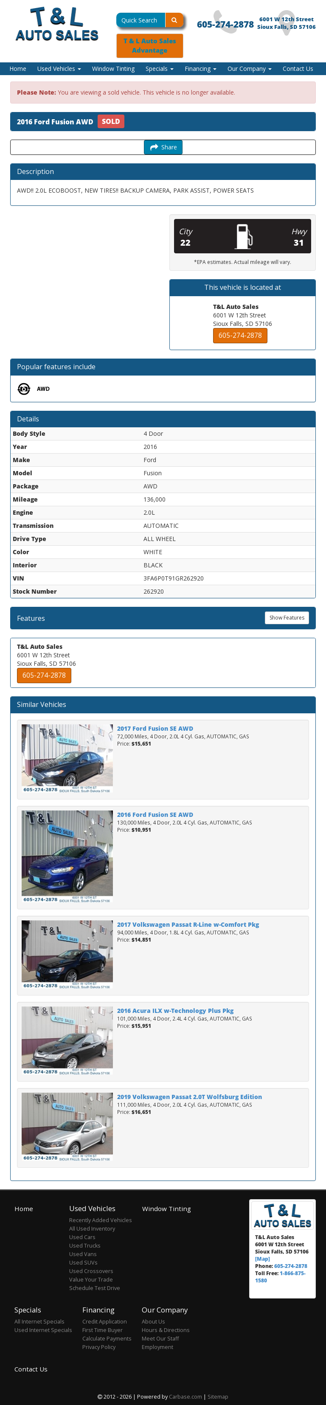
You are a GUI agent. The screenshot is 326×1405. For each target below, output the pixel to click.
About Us (153, 1321)
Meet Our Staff (160, 1338)
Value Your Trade (91, 1279)
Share (163, 147)
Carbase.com (185, 1396)
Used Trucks (85, 1245)
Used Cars (82, 1237)
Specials (160, 69)
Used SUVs (83, 1262)
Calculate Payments (107, 1338)
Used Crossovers (91, 1271)
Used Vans (83, 1254)
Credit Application (104, 1321)
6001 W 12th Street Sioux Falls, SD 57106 (286, 23)
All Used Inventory (92, 1228)
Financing (200, 69)
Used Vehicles (59, 69)
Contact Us (298, 69)
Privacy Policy (98, 1347)
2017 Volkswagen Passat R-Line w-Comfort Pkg (188, 924)
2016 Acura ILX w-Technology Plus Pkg (175, 1011)
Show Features (287, 617)
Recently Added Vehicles (100, 1220)
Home (17, 69)
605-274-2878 (225, 24)
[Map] (262, 1258)
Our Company (250, 69)
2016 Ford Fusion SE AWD (155, 814)
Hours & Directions (166, 1330)
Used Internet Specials (43, 1330)
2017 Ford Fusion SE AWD (155, 728)
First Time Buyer (102, 1330)
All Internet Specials (39, 1321)
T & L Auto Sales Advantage (150, 45)
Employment (157, 1347)
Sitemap (218, 1396)
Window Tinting (113, 69)
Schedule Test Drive (94, 1288)
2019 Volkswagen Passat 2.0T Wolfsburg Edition (189, 1097)
